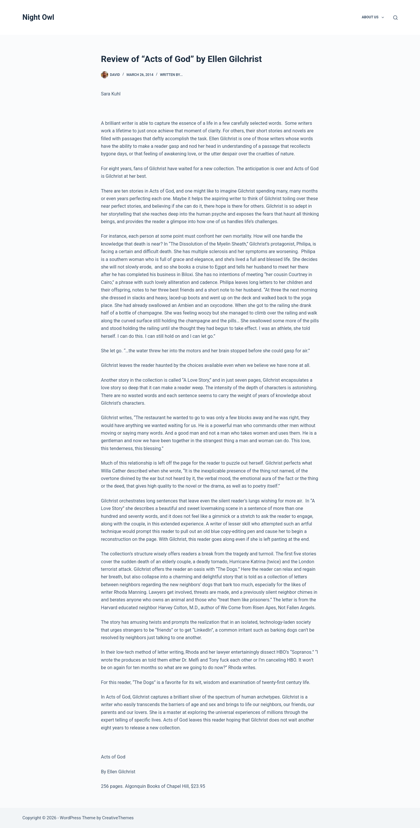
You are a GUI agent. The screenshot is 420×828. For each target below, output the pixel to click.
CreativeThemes (118, 817)
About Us (374, 17)
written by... (171, 75)
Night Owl (38, 17)
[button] (382, 17)
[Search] (395, 17)
